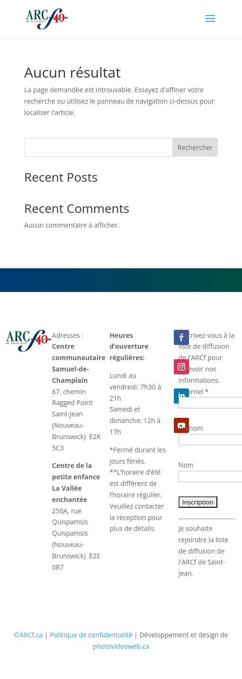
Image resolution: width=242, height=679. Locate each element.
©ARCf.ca (28, 634)
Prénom (191, 427)
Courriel (194, 391)
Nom (186, 464)
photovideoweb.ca (121, 646)
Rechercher (195, 147)
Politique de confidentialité (91, 634)
